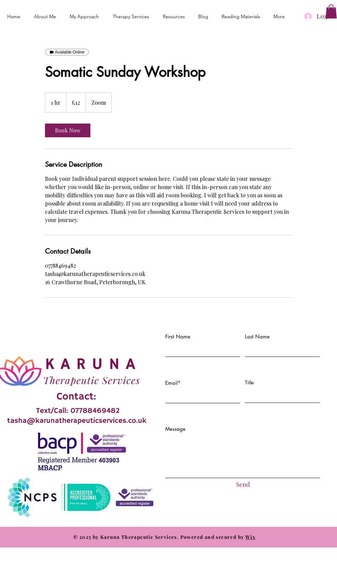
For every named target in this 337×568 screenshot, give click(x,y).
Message (175, 428)
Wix (250, 537)
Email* (173, 382)
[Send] (242, 484)
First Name (177, 336)
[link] (67, 130)
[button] (331, 11)
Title (249, 382)
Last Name (257, 336)
